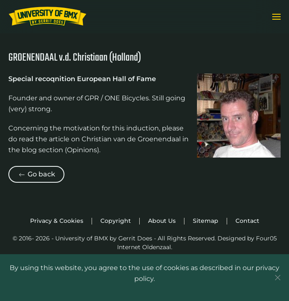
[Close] (278, 278)
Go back (36, 174)
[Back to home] (47, 16)
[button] (276, 16)
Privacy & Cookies (56, 220)
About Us (162, 220)
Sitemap (205, 220)
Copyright (115, 220)
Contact (247, 220)
